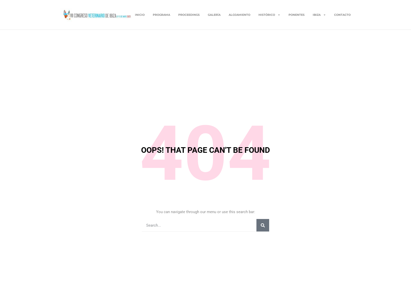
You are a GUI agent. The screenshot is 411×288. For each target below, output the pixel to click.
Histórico (269, 14)
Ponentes (297, 15)
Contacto (342, 15)
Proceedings (189, 15)
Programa (161, 15)
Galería (214, 15)
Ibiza (319, 14)
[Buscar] (262, 225)
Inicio (140, 15)
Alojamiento (239, 15)
